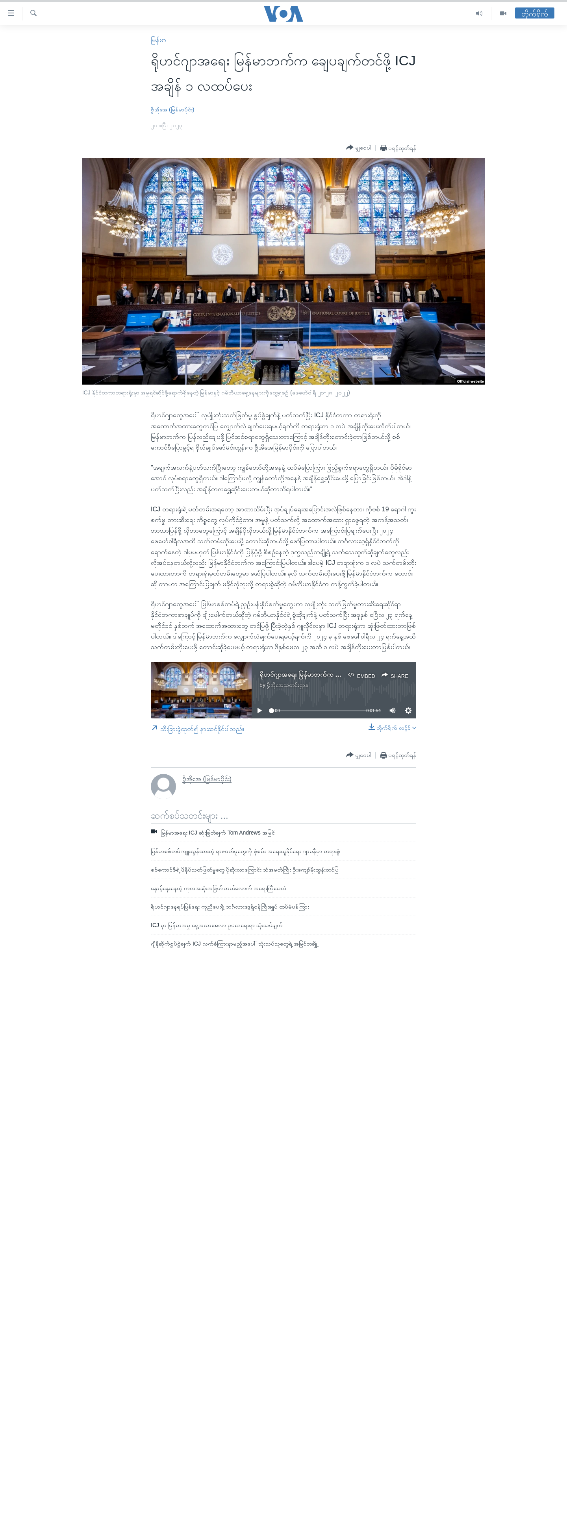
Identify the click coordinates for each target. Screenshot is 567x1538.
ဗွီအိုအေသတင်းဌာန (287, 685)
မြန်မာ (158, 40)
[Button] (358, 147)
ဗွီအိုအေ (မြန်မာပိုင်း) (172, 109)
